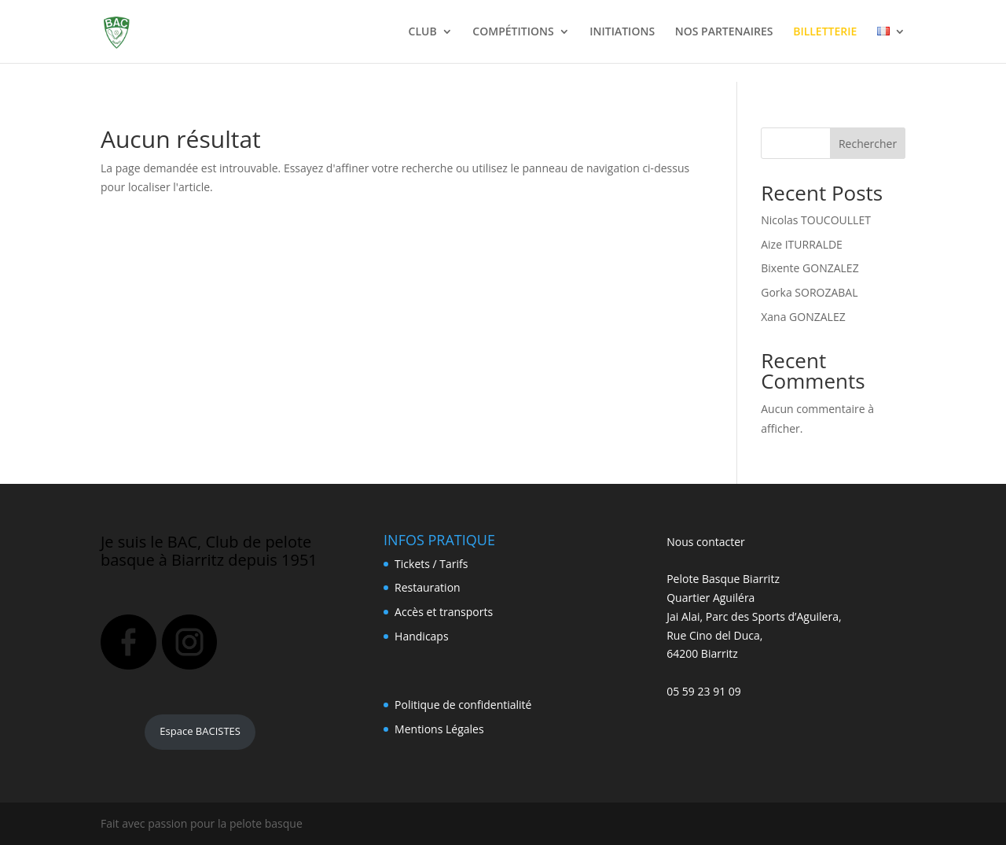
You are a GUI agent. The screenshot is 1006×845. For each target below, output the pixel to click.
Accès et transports (444, 611)
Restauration (428, 587)
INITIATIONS (622, 32)
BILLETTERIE (825, 32)
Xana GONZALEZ (803, 316)
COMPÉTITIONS (512, 32)
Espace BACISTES (200, 731)
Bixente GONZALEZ (809, 267)
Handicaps (422, 636)
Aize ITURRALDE (802, 244)
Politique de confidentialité (463, 704)
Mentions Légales (439, 728)
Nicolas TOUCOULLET (816, 219)
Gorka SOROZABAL (809, 292)
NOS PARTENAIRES (724, 32)
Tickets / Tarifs (431, 563)
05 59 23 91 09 (703, 691)
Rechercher (868, 143)
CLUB (423, 32)
